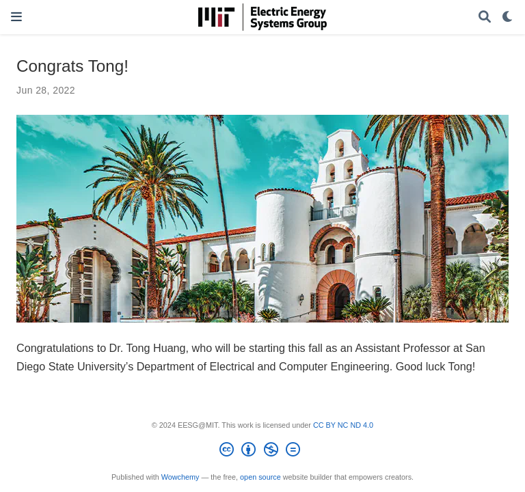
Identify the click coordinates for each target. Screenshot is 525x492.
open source (260, 477)
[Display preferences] (508, 17)
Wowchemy (180, 477)
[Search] (485, 17)
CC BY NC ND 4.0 (343, 425)
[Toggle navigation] (16, 17)
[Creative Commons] (262, 452)
